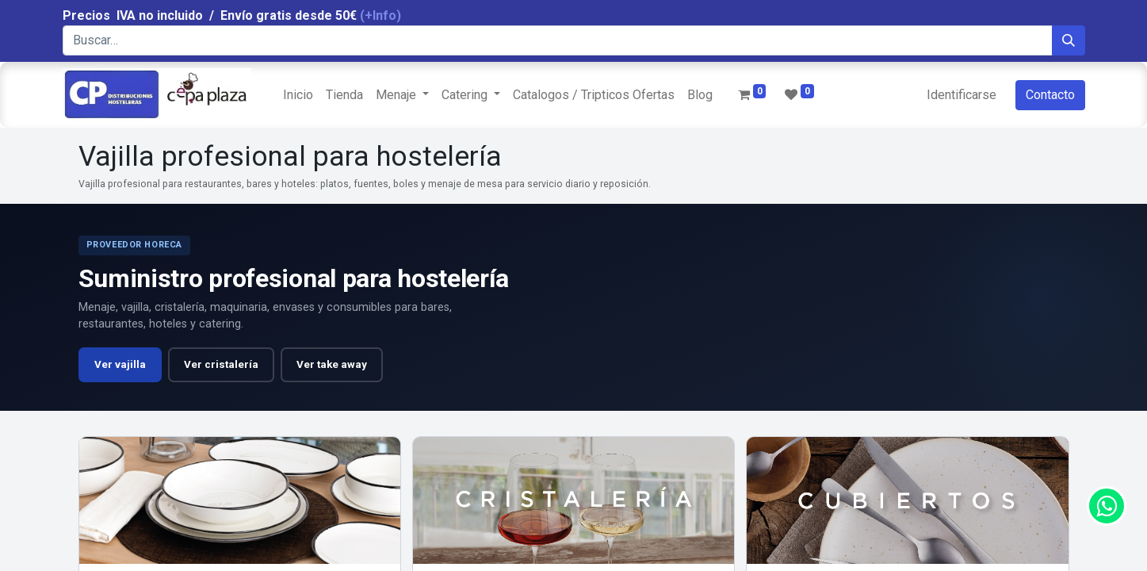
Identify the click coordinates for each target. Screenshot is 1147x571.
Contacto (1050, 94)
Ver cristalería (221, 364)
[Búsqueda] (1068, 40)
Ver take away (331, 364)
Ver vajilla (120, 364)
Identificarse (961, 94)
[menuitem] (298, 95)
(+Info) (380, 15)
